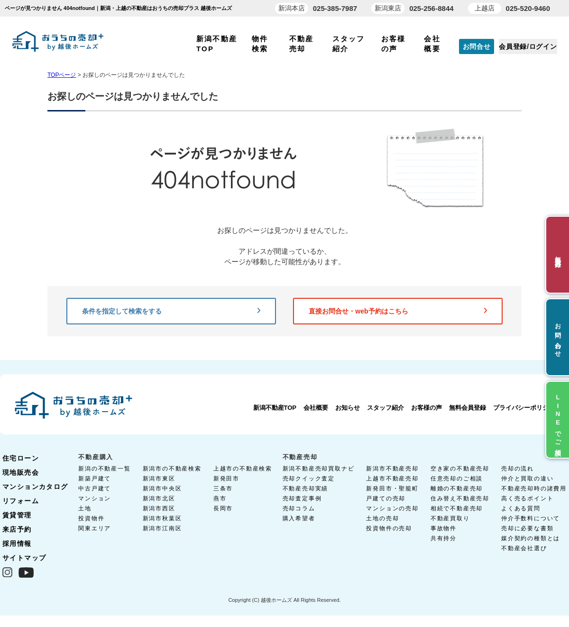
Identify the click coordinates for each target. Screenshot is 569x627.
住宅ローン (20, 458)
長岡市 (223, 508)
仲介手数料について (530, 518)
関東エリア (94, 528)
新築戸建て (94, 478)
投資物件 (91, 518)
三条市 (223, 488)
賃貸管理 (17, 515)
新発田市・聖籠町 (392, 488)
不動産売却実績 (306, 488)
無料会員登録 (467, 407)
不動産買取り (450, 518)
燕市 (220, 498)
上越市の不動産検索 (242, 468)
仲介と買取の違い (527, 478)
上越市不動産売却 (392, 478)
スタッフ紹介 (385, 407)
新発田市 (226, 478)
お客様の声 (426, 407)
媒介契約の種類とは (530, 538)
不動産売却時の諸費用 (534, 488)
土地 (85, 508)
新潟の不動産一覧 (104, 468)
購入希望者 (299, 518)
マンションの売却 (392, 508)
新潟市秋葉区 (162, 518)
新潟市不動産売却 (392, 468)
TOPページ (61, 75)
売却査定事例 (302, 498)
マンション (94, 498)
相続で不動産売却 (457, 508)
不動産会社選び (524, 548)
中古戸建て (94, 488)
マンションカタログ (35, 486)
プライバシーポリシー (524, 407)
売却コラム (299, 508)
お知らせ (347, 407)
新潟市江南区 (162, 528)
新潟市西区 (159, 508)
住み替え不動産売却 (460, 498)
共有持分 (444, 538)
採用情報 (17, 543)
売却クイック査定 (309, 478)
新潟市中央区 (162, 488)
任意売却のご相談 (457, 478)
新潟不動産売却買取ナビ (319, 468)
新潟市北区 (159, 498)
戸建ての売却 (385, 498)
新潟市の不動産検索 (172, 468)
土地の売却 (382, 518)
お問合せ (477, 46)
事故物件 (444, 528)
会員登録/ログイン (528, 46)
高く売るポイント (527, 498)
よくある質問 (521, 508)
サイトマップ (24, 558)
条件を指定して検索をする (171, 311)
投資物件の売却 (389, 528)
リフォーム (20, 501)
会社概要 (315, 407)
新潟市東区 (159, 478)
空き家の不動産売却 (460, 468)
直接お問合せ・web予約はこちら (398, 311)
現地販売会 (20, 472)
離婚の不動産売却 (457, 488)
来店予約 (17, 529)
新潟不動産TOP (275, 407)
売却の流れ (517, 468)
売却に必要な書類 (527, 528)
